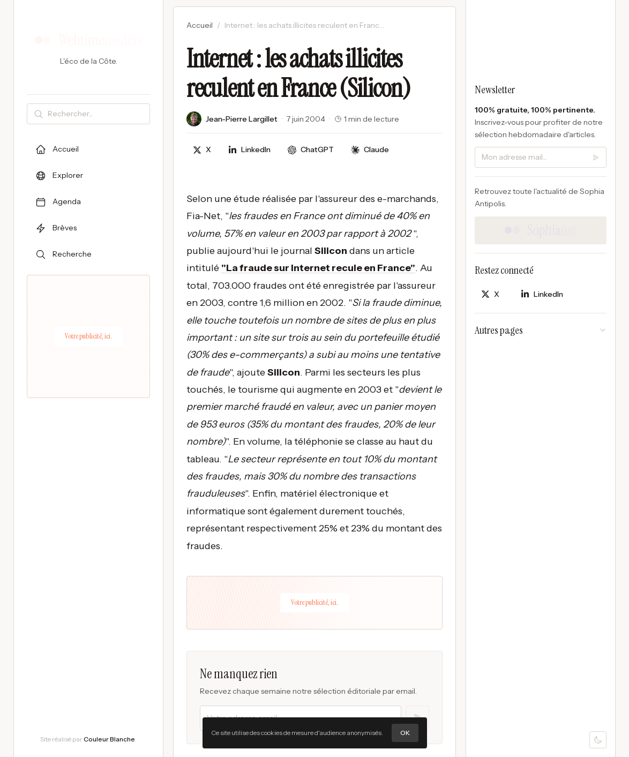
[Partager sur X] (202, 150)
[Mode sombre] (597, 739)
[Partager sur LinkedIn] (249, 150)
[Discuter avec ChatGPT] (310, 150)
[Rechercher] (96, 113)
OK (405, 733)
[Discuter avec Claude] (370, 150)
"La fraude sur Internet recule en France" (318, 268)
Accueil (199, 25)
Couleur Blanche (109, 739)
